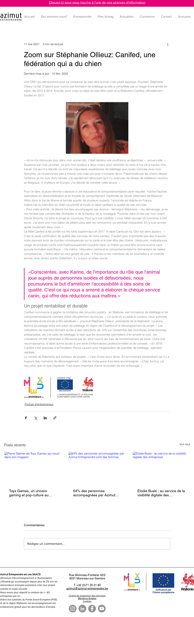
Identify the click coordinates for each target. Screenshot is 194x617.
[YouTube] (102, 608)
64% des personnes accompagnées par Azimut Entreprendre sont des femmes (94, 493)
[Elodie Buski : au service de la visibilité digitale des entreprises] (161, 468)
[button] (82, 17)
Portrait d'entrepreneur (39, 404)
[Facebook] (92, 608)
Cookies (87, 601)
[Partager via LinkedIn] (45, 418)
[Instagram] (73, 608)
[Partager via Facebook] (26, 418)
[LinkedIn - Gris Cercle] (82, 608)
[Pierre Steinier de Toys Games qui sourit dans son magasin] (33, 468)
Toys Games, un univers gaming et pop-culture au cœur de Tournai (28, 493)
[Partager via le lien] (55, 418)
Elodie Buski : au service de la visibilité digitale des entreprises (161, 493)
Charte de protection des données (87, 595)
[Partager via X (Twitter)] (35, 418)
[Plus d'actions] (168, 44)
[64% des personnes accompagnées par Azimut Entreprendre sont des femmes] (97, 468)
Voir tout (185, 444)
